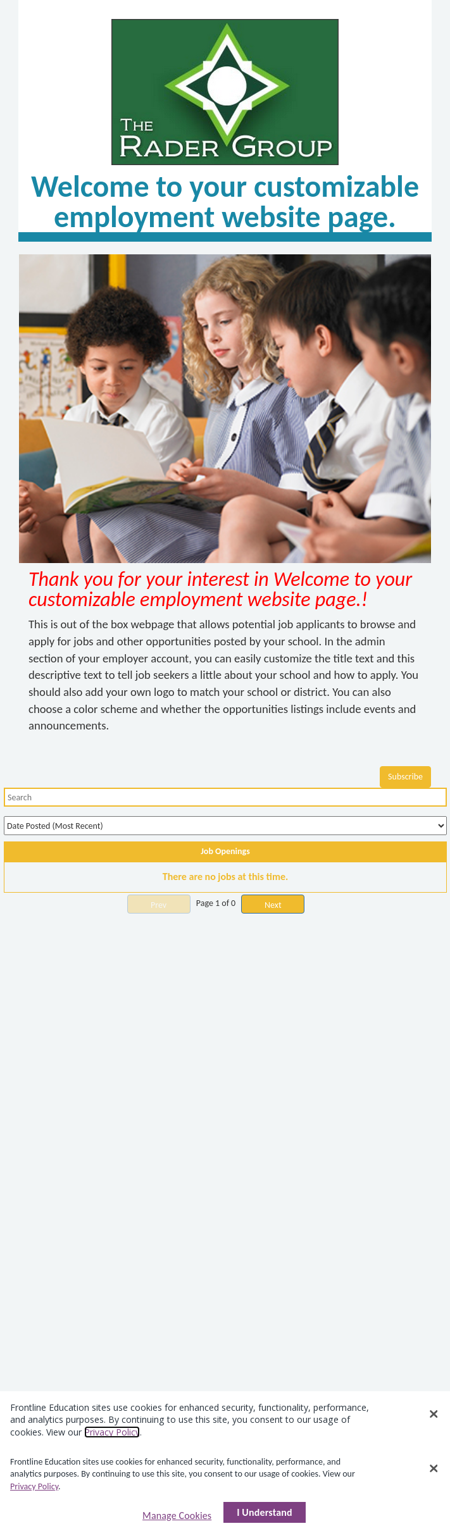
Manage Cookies (176, 1516)
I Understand (264, 1512)
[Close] (434, 1468)
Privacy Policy (34, 1486)
